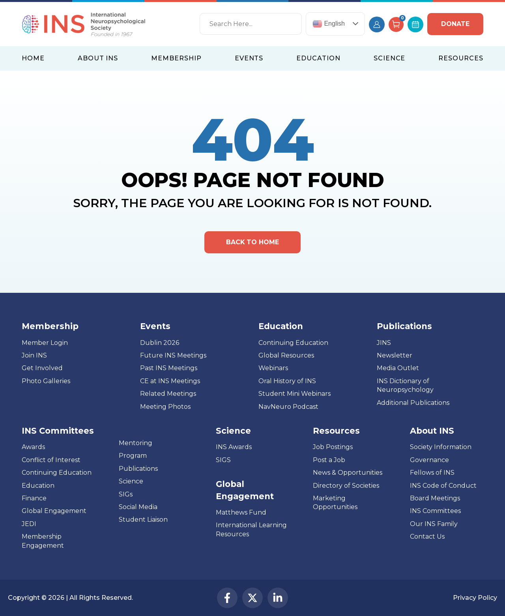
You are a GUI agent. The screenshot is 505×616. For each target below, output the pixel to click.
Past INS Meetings (168, 368)
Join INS (34, 355)
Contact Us (427, 536)
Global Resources (286, 355)
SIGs (126, 494)
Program (133, 455)
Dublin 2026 (159, 342)
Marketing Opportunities (335, 502)
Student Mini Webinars (294, 393)
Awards (33, 447)
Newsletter (394, 355)
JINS (384, 342)
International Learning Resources (251, 530)
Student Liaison (143, 519)
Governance (429, 460)
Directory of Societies (346, 485)
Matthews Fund (241, 512)
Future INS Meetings (173, 355)
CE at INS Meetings (170, 381)
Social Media (138, 507)
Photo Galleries (46, 381)
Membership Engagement (43, 541)
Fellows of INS (432, 472)
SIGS (223, 460)
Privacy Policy (475, 597)
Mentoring (135, 443)
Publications (138, 468)
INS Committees (58, 431)
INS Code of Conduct (443, 485)
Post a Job (329, 460)
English (328, 24)
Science (131, 481)
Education (38, 485)
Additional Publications (413, 402)
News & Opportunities (347, 472)
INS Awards (234, 447)
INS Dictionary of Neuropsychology (405, 385)
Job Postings (333, 447)
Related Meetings (168, 393)
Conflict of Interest (51, 460)
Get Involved (42, 368)
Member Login (45, 342)
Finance (34, 498)
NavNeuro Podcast (288, 406)
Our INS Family (434, 524)
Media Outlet (398, 368)
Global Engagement (54, 511)
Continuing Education (293, 342)
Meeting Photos (165, 406)
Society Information (440, 447)
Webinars (273, 368)
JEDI (29, 524)
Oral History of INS (287, 381)
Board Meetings (435, 498)
